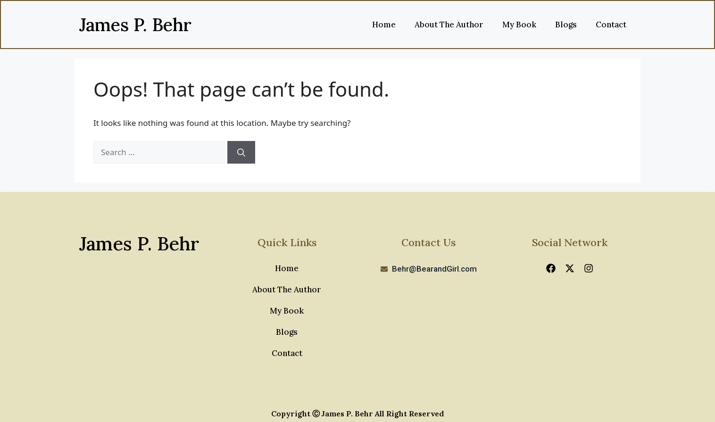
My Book (519, 24)
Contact (611, 24)
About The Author (449, 24)
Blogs (566, 24)
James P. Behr (135, 24)
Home (384, 24)
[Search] (241, 152)
